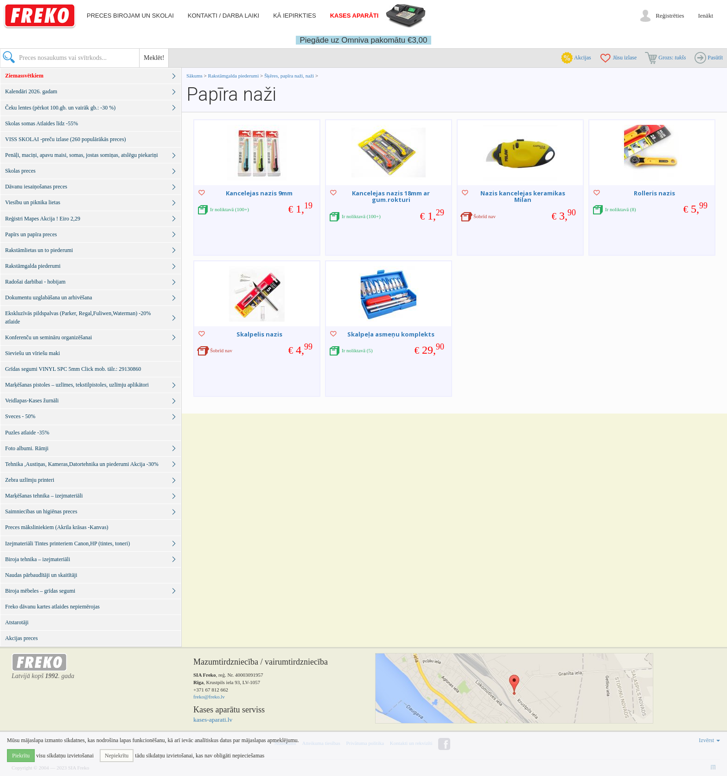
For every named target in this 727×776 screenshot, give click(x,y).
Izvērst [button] (709, 740)
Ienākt (705, 15)
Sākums (194, 75)
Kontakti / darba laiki (223, 15)
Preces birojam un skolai (130, 15)
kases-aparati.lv (212, 719)
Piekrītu (21, 755)
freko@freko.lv (209, 696)
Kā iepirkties (294, 15)
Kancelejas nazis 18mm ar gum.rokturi (391, 196)
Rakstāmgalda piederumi (234, 75)
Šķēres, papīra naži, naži (289, 75)
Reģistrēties (670, 15)
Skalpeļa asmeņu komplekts (390, 334)
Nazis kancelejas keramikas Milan (522, 196)
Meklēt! (154, 57)
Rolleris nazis (654, 193)
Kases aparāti (354, 15)
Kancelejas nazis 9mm (259, 193)
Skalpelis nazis (259, 334)
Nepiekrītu (116, 755)
